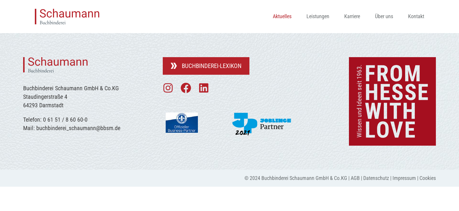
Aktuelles (282, 16)
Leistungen (317, 16)
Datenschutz (376, 178)
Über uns (384, 16)
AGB (355, 178)
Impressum (404, 178)
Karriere (352, 16)
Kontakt (416, 16)
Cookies (427, 178)
